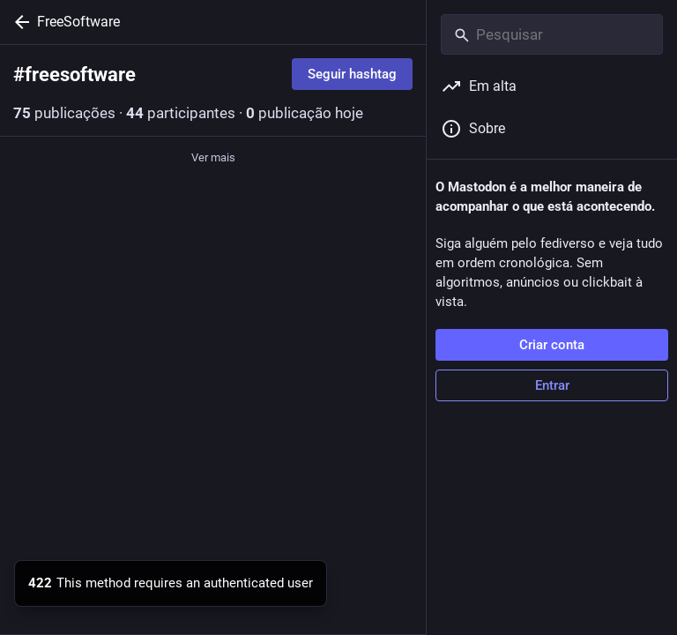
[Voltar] (18, 22)
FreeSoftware (78, 21)
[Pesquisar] (552, 34)
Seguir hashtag (352, 74)
